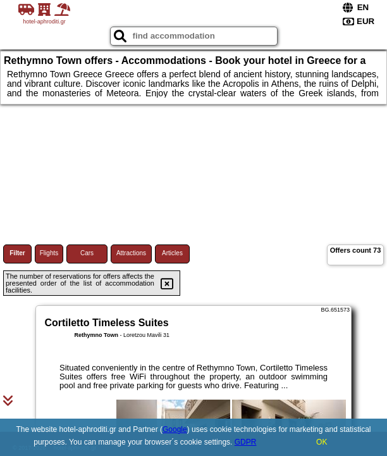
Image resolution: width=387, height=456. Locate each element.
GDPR (246, 442)
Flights (49, 253)
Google (175, 429)
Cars (87, 253)
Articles (172, 253)
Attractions (131, 253)
